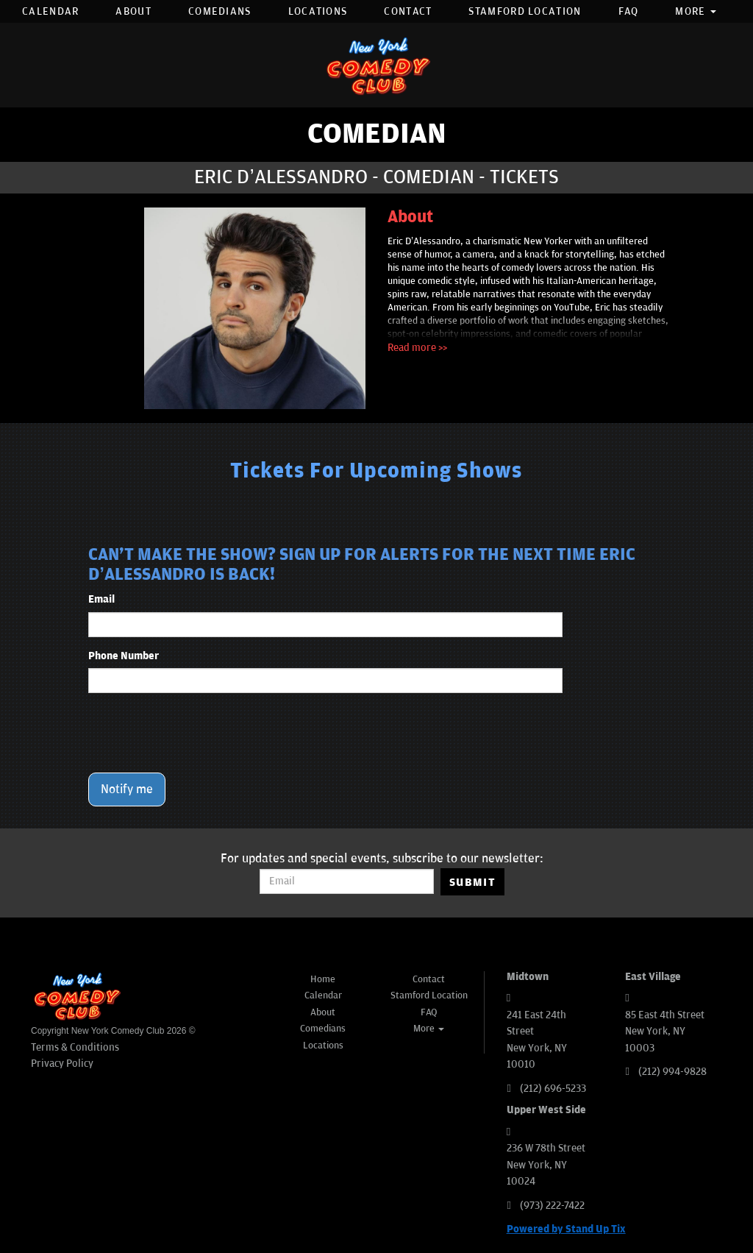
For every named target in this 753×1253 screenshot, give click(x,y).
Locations (318, 11)
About (133, 11)
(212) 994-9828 (672, 1071)
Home (322, 979)
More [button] (695, 11)
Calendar (50, 11)
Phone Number (123, 656)
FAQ (628, 11)
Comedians (219, 11)
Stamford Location (524, 11)
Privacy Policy (62, 1063)
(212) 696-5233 (553, 1088)
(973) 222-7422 (552, 1205)
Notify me (127, 789)
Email (101, 599)
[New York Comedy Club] (376, 65)
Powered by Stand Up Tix (566, 1229)
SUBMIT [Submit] (472, 882)
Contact (408, 11)
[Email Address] (347, 881)
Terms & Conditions (75, 1047)
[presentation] (200, 733)
